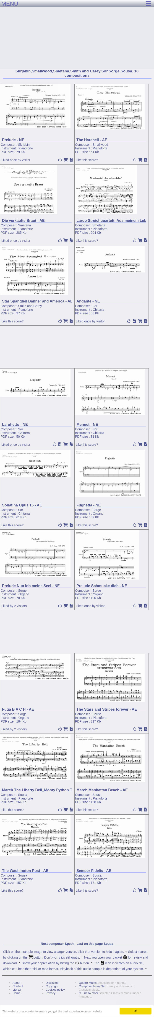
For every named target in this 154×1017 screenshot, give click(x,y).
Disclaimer (53, 982)
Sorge (96, 510)
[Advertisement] (77, 34)
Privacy (50, 993)
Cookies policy (55, 989)
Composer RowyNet (92, 986)
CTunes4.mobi (88, 993)
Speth (69, 944)
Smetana (24, 225)
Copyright (52, 986)
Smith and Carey (30, 306)
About (16, 982)
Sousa (97, 714)
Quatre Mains (88, 982)
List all (17, 989)
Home (17, 993)
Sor (94, 306)
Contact (18, 986)
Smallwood (100, 144)
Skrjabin (24, 144)
